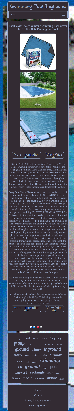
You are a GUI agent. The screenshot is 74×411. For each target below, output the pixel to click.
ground (22, 349)
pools (50, 372)
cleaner (39, 378)
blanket (16, 378)
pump (19, 343)
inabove (36, 338)
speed (61, 379)
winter (36, 350)
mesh (27, 356)
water (44, 338)
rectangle (37, 372)
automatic (48, 344)
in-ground (28, 367)
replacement (37, 345)
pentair (20, 361)
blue (29, 344)
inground (52, 349)
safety (18, 355)
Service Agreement (38, 405)
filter (44, 355)
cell (28, 362)
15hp (52, 338)
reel (58, 373)
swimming (50, 360)
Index (38, 390)
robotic (34, 362)
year (45, 368)
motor (52, 377)
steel (27, 338)
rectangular (18, 339)
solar (35, 355)
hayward (21, 372)
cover (27, 377)
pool (54, 366)
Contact (38, 395)
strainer (56, 354)
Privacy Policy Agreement (38, 400)
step (59, 339)
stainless (59, 345)
